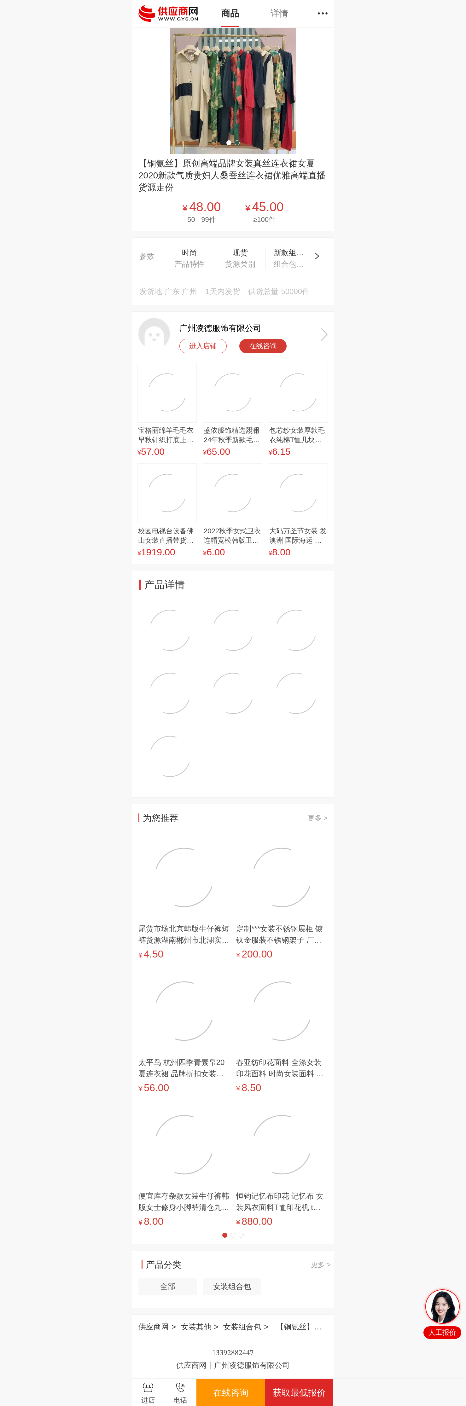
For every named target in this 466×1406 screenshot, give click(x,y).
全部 (167, 1286)
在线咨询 (263, 346)
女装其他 (196, 1326)
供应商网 (153, 1326)
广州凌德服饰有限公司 (220, 328)
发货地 (150, 291)
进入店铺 (203, 346)
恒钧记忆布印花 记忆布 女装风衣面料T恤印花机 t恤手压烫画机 (279, 1202)
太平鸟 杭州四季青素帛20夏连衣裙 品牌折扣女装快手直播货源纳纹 (181, 1068)
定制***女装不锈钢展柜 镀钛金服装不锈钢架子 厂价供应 (279, 935)
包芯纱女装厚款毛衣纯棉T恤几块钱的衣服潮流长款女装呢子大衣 (297, 435)
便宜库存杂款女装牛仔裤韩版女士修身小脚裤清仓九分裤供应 (183, 1202)
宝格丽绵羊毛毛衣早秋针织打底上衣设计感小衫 (166, 435)
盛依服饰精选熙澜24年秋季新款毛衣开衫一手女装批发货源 (232, 435)
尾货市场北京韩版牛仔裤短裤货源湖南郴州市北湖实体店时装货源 (183, 935)
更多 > (318, 818)
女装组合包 (232, 1286)
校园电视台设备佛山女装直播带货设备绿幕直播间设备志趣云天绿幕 (166, 536)
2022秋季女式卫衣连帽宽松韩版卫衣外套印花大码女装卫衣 (232, 536)
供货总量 (263, 291)
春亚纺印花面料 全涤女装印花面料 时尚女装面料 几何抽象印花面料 (279, 1068)
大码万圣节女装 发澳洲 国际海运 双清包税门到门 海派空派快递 (298, 536)
